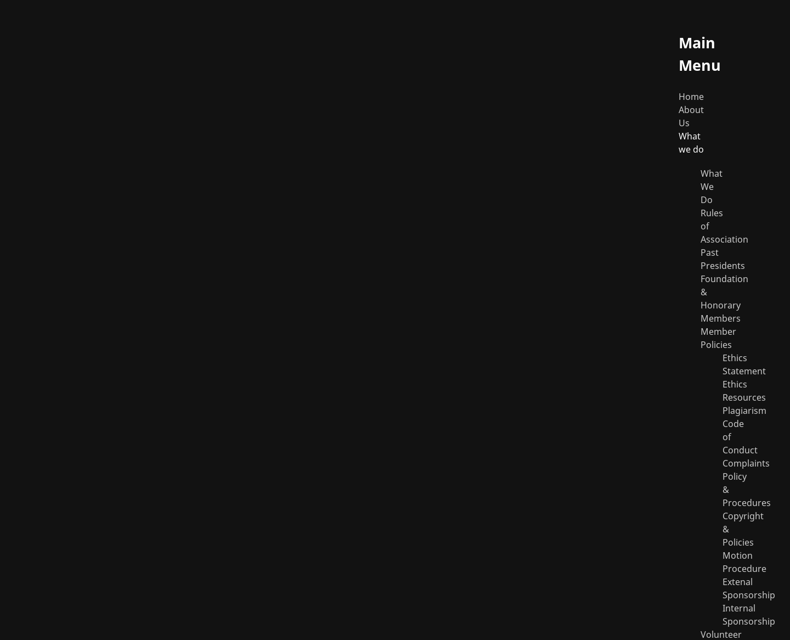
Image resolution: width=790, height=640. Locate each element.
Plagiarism (744, 411)
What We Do (712, 186)
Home (691, 97)
